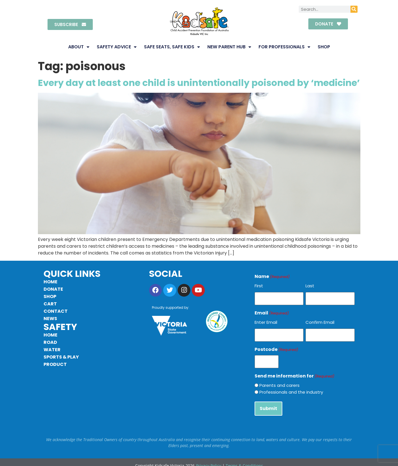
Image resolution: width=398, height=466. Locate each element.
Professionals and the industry (291, 387)
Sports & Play (61, 357)
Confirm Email (320, 321)
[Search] (354, 9)
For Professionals (284, 46)
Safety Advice (117, 46)
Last (310, 286)
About (78, 46)
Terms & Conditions (244, 459)
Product (55, 364)
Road (50, 342)
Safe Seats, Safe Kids (172, 46)
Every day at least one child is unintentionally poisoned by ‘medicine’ (199, 82)
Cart (50, 304)
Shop (324, 47)
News (50, 318)
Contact (56, 311)
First (259, 286)
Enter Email (266, 321)
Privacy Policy (208, 459)
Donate (53, 289)
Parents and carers (279, 381)
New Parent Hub (229, 46)
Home (50, 282)
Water (52, 349)
